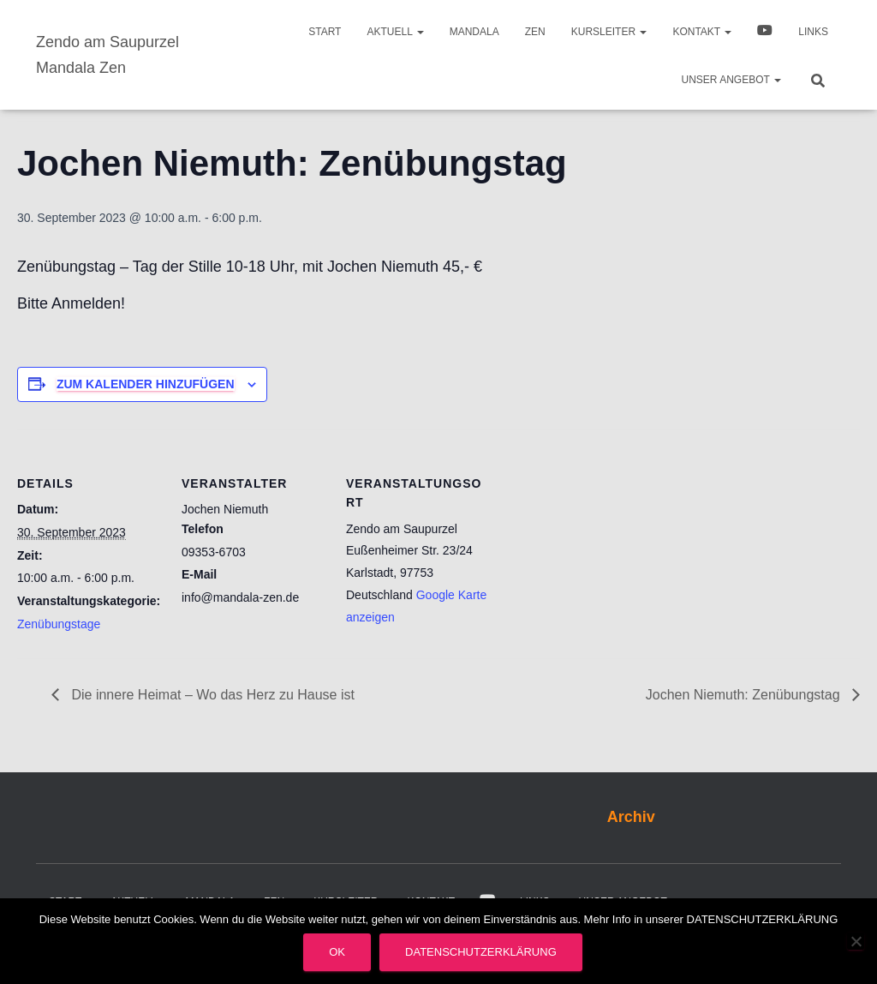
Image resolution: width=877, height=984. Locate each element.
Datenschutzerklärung (481, 951)
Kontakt (701, 32)
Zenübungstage (58, 624)
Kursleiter (609, 32)
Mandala (474, 32)
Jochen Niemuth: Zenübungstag (745, 694)
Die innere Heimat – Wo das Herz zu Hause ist (211, 694)
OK (337, 951)
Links (813, 32)
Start (324, 32)
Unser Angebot (731, 80)
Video (764, 33)
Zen (535, 32)
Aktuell (395, 32)
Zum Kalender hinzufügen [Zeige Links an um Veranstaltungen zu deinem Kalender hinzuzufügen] (146, 384)
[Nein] (855, 941)
